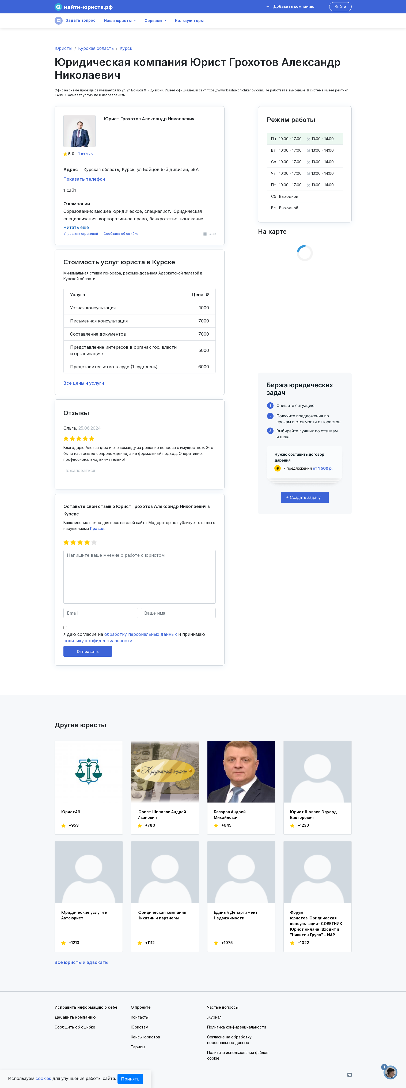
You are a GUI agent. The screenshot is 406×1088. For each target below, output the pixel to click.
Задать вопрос (75, 21)
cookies (43, 1078)
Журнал (214, 1017)
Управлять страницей (81, 234)
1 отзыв (85, 153)
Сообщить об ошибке (121, 234)
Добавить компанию (290, 6)
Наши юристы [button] (118, 20)
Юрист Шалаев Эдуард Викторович (313, 814)
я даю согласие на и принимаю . (134, 637)
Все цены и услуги (83, 383)
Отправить (87, 651)
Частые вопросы (222, 1007)
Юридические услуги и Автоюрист (84, 915)
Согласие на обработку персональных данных (229, 1040)
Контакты (140, 1017)
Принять (130, 1079)
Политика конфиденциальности (236, 1027)
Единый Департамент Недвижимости (236, 915)
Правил (97, 528)
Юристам (139, 1027)
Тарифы (138, 1047)
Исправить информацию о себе (86, 1007)
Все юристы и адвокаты (81, 962)
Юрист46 (70, 811)
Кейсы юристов (145, 1037)
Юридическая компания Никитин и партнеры (162, 915)
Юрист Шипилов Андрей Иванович (162, 814)
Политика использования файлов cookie (237, 1055)
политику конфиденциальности (97, 640)
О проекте (141, 1007)
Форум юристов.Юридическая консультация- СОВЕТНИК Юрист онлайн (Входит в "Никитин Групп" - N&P (316, 923)
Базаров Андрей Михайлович (230, 814)
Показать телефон (84, 179)
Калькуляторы (189, 20)
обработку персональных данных (140, 634)
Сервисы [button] (153, 20)
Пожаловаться (79, 470)
